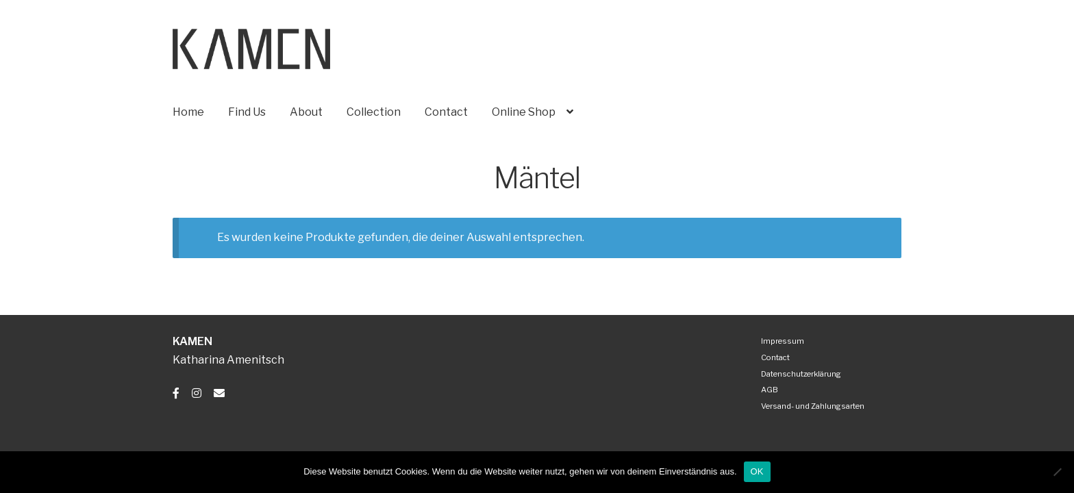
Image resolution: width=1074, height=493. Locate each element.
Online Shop (523, 111)
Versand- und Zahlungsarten (812, 406)
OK (757, 471)
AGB (769, 389)
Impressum (782, 341)
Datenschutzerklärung (801, 374)
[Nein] (1057, 472)
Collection (374, 111)
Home (188, 111)
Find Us (247, 111)
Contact (446, 111)
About (306, 111)
